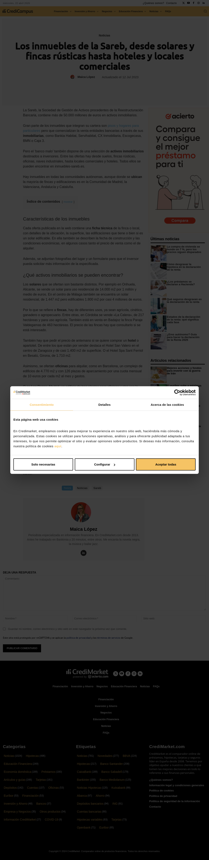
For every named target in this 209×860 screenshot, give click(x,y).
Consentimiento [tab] (42, 404)
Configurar (104, 464)
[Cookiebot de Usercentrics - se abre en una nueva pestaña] (177, 392)
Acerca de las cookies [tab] (167, 404)
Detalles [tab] (104, 404)
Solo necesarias (43, 464)
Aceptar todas (165, 464)
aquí (57, 446)
